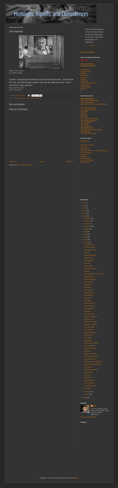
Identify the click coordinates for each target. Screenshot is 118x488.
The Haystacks (88, 260)
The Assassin (88, 298)
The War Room (88, 335)
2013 (84, 211)
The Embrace (88, 367)
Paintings (83, 79)
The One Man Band (90, 255)
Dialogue (83, 73)
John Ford (84, 77)
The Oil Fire (87, 377)
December (87, 218)
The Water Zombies (90, 348)
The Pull (83, 113)
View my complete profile (88, 417)
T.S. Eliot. (92, 45)
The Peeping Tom (89, 380)
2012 (84, 213)
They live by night (86, 158)
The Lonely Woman (90, 386)
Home (42, 161)
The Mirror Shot (88, 258)
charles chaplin (22, 98)
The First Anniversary (88, 108)
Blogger (75, 478)
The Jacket (84, 124)
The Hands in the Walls (91, 343)
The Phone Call (88, 319)
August (86, 229)
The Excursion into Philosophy (93, 362)
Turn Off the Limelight (87, 160)
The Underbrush (89, 308)
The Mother (87, 311)
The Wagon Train (89, 292)
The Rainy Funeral (89, 247)
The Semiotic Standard (89, 109)
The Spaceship (88, 295)
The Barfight (87, 340)
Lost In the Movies (86, 152)
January (87, 394)
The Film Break (86, 122)
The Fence (87, 351)
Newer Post (13, 161)
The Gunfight (88, 338)
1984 (15, 98)
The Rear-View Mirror (90, 354)
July (85, 231)
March (86, 242)
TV (81, 90)
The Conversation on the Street (93, 274)
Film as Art (84, 147)
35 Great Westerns (87, 102)
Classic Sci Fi (85, 141)
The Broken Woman (90, 268)
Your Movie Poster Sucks (100, 150)
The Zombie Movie (89, 346)
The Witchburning (89, 303)
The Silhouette (88, 282)
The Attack (84, 111)
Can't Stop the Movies (87, 145)
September (87, 226)
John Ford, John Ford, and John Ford (94, 104)
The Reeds (87, 284)
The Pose (87, 263)
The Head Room (89, 244)
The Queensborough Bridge (92, 364)
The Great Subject (86, 150)
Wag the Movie (85, 162)
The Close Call (88, 290)
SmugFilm (84, 156)
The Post (86, 271)
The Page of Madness (90, 316)
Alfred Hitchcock (85, 70)
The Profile (87, 388)
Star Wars (84, 89)
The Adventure (88, 372)
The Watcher (88, 287)
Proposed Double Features (89, 83)
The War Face (86, 131)
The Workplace (88, 276)
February (87, 391)
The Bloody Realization (91, 369)
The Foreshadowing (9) (91, 356)
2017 (84, 203)
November (87, 221)
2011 (84, 216)
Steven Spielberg (86, 87)
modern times (38, 98)
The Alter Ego (88, 266)
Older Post (70, 161)
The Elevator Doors (90, 279)
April (85, 239)
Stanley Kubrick (85, 85)
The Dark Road (88, 383)
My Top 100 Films (87, 99)
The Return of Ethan (90, 324)
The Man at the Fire (90, 250)
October (87, 223)
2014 (84, 208)
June (86, 234)
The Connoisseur (89, 314)
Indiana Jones (85, 75)
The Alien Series (85, 71)
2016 (84, 205)
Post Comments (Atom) (24, 165)
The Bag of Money (89, 359)
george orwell (30, 98)
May (85, 237)
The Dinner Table (89, 327)
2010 (84, 397)
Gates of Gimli (85, 149)
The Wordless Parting (88, 133)
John (94, 406)
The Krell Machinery (90, 332)
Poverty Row (84, 81)
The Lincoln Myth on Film (89, 100)
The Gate (87, 252)
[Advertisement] (35, 455)
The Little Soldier (89, 330)
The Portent (87, 300)
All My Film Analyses (87, 64)
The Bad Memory (89, 306)
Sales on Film (85, 154)
